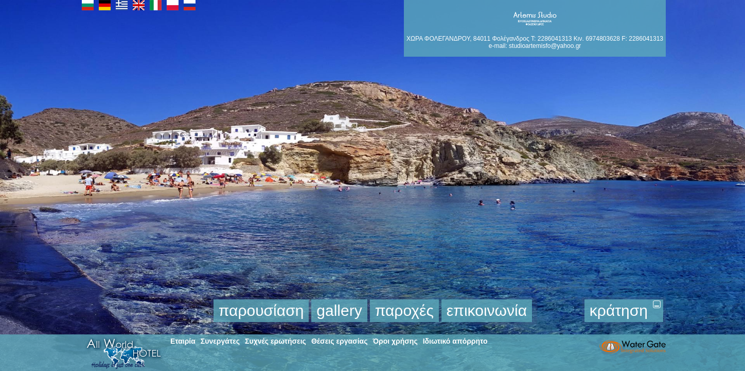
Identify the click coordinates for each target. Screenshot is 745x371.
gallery (339, 310)
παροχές (404, 310)
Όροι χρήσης (394, 341)
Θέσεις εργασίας (339, 341)
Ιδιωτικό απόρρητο (455, 341)
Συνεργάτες (220, 341)
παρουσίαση (261, 310)
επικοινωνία (487, 310)
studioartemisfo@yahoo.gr (545, 45)
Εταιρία (183, 341)
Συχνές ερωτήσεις (275, 341)
